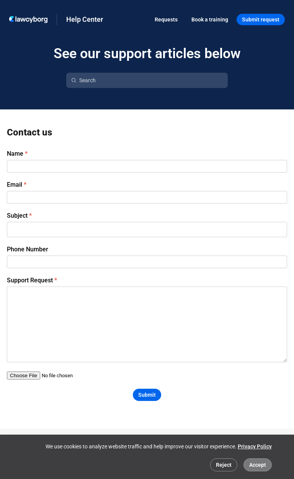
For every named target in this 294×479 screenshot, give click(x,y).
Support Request (30, 280)
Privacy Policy (255, 446)
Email (14, 185)
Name (15, 154)
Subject (17, 216)
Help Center (84, 19)
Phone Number (27, 249)
